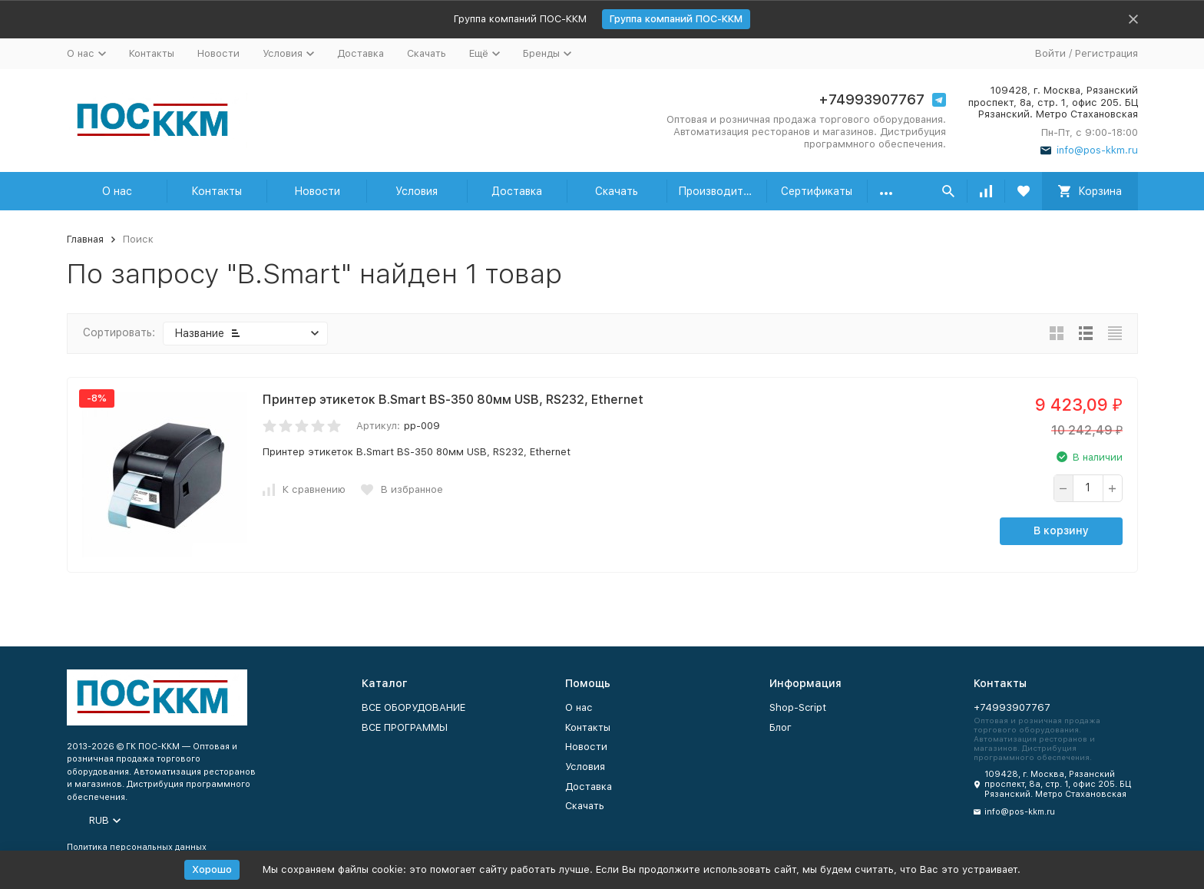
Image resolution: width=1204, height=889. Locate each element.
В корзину (1061, 530)
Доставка (360, 53)
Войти (1050, 53)
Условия (416, 191)
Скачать (426, 53)
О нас (117, 191)
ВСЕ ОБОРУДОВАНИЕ (413, 707)
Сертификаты (816, 191)
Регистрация (1106, 53)
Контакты (151, 53)
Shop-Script (797, 707)
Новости (218, 53)
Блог (780, 727)
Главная (85, 239)
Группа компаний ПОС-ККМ (676, 19)
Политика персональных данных (137, 847)
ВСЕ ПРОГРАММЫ (405, 727)
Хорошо (212, 869)
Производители (720, 191)
